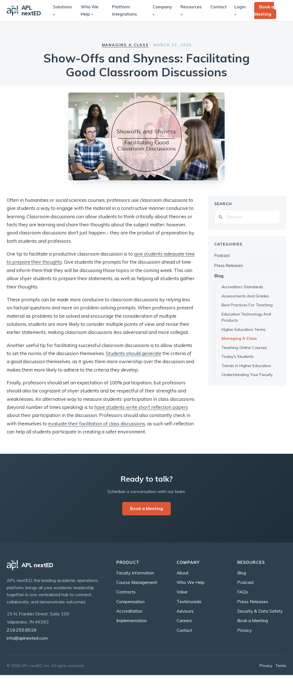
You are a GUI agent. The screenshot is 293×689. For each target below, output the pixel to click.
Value (182, 592)
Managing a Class (125, 45)
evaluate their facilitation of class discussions (96, 423)
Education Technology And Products (246, 317)
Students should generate (133, 353)
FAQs (242, 592)
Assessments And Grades (245, 296)
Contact (218, 6)
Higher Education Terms (244, 329)
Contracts (126, 592)
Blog (219, 275)
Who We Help (90, 10)
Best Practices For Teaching (247, 304)
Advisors (185, 611)
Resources (191, 6)
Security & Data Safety (260, 611)
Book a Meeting (264, 10)
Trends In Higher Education (246, 365)
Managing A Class (239, 338)
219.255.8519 (21, 630)
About (183, 573)
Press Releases (228, 265)
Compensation (130, 601)
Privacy (244, 630)
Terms (280, 665)
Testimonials (189, 601)
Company (162, 6)
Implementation (131, 620)
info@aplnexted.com (27, 638)
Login (240, 6)
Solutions (62, 6)
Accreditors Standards (242, 286)
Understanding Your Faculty (247, 374)
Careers (184, 620)
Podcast (222, 255)
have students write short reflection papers (141, 407)
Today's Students (238, 356)
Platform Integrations (124, 10)
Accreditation (129, 611)
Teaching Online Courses (244, 347)
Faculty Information (135, 573)
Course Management (136, 582)
